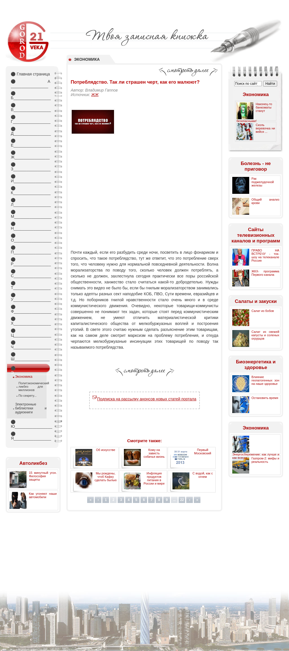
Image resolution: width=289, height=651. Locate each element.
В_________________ (30, 107)
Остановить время (264, 398)
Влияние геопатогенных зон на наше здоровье (265, 380)
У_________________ (30, 297)
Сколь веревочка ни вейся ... (265, 128)
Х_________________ (30, 321)
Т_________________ (30, 285)
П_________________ (30, 249)
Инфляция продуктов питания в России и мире (154, 478)
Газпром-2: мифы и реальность (265, 460)
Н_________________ (30, 226)
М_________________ (30, 214)
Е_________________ (30, 142)
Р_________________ (30, 261)
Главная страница (30, 74)
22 (182, 500)
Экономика (23, 377)
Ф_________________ (30, 309)
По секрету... (27, 395)
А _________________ (30, 83)
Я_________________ (30, 435)
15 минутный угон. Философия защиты (43, 476)
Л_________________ (30, 202)
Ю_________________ (30, 424)
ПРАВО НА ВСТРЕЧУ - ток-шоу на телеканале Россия (265, 255)
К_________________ (30, 190)
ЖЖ (94, 94)
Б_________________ (30, 95)
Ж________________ (30, 154)
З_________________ (30, 166)
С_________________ (30, 273)
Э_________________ (30, 369)
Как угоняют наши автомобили (43, 495)
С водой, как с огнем (202, 475)
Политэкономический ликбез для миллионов (30, 386)
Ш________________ (30, 356)
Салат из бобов (262, 311)
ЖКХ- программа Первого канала (265, 273)
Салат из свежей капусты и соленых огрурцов (265, 335)
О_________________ (30, 237)
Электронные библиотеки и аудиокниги (31, 408)
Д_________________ (30, 131)
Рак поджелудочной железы (262, 182)
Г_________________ (30, 119)
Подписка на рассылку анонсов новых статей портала (144, 399)
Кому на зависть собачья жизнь (154, 453)
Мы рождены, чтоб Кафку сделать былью (106, 477)
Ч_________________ (30, 344)
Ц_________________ (30, 332)
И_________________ (30, 178)
